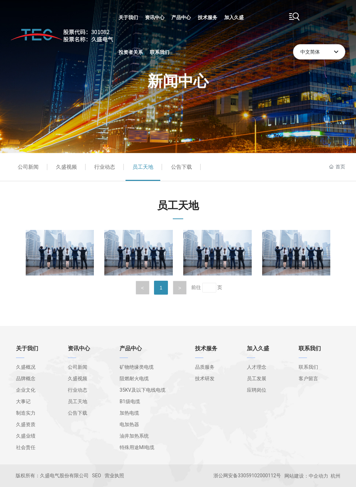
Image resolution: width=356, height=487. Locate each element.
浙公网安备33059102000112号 (247, 475)
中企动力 (318, 476)
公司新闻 (28, 167)
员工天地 (142, 167)
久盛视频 (66, 167)
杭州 (335, 476)
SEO (96, 475)
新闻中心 (178, 70)
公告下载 (181, 167)
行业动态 (104, 167)
